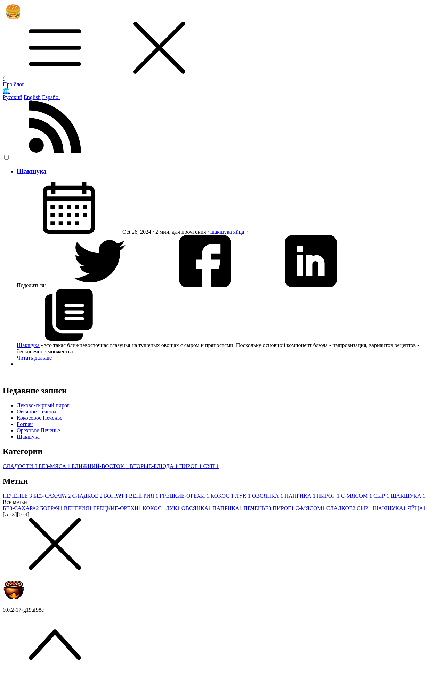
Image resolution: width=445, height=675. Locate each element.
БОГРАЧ (116, 496)
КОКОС (222, 496)
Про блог (13, 84)
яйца (239, 232)
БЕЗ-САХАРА (52, 496)
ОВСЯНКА (268, 496)
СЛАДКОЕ (88, 496)
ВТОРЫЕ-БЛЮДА (154, 466)
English (32, 97)
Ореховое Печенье (38, 430)
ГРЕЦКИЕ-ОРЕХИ (185, 496)
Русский (12, 97)
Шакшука (32, 171)
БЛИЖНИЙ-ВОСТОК (100, 466)
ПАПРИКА (300, 496)
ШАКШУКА (407, 496)
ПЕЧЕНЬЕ (18, 496)
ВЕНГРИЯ (144, 496)
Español (51, 97)
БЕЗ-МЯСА (55, 466)
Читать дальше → (38, 358)
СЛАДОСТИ (21, 466)
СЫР (382, 496)
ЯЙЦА (416, 508)
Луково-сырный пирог (43, 405)
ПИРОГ (191, 466)
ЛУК (243, 496)
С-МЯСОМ (357, 496)
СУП (211, 466)
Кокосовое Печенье (39, 418)
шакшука (221, 232)
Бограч (25, 424)
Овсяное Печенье (37, 412)
